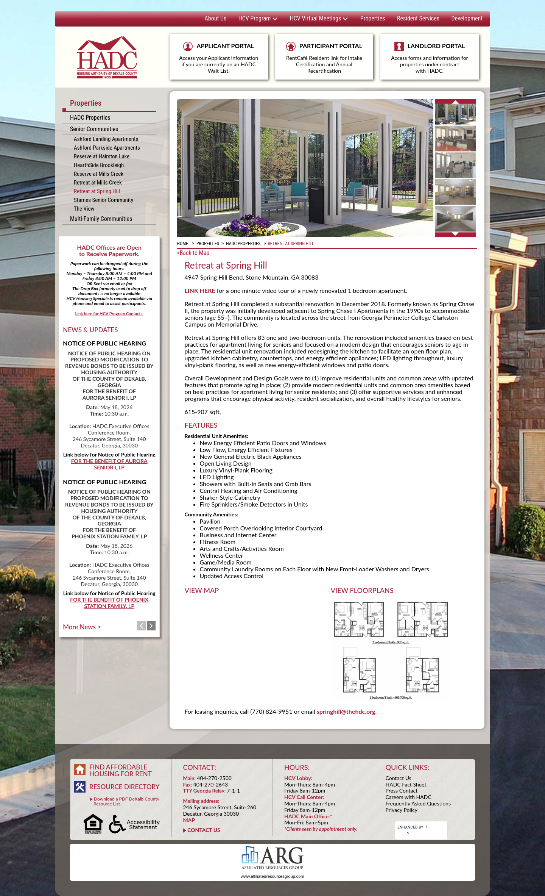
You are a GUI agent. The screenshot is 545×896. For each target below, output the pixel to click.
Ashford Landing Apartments (106, 139)
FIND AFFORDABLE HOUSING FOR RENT (120, 770)
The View (84, 208)
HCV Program (258, 18)
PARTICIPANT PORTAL (324, 58)
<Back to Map (193, 252)
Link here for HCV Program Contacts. (109, 313)
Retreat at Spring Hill (97, 191)
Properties (372, 18)
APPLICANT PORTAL (218, 58)
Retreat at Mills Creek (98, 182)
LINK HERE (200, 290)
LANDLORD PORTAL (429, 61)
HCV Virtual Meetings (319, 18)
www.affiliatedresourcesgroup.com (272, 876)
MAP (189, 820)
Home (182, 243)
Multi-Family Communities (101, 218)
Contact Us (398, 778)
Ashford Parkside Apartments (107, 147)
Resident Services (418, 18)
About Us (216, 18)
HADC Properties (90, 117)
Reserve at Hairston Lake (101, 156)
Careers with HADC (408, 797)
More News (79, 627)
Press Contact (402, 790)
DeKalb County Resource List (124, 801)
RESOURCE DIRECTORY (124, 787)
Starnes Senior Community (103, 200)
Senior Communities (94, 129)
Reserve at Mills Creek (98, 173)
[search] (412, 827)
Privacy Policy (401, 810)
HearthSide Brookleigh (99, 165)
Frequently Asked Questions (418, 803)
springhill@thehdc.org (346, 711)
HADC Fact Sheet (406, 784)
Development (467, 18)
